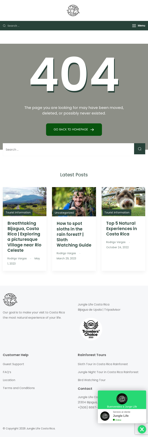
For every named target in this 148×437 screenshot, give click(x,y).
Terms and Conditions (19, 388)
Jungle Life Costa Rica (40, 428)
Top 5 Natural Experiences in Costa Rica (121, 228)
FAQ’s (7, 372)
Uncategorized (64, 213)
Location (9, 380)
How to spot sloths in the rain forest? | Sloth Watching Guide (74, 234)
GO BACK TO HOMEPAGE (71, 129)
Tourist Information (18, 212)
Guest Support (13, 364)
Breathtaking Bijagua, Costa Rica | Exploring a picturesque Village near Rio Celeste (24, 236)
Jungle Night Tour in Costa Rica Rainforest (108, 372)
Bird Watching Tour (92, 380)
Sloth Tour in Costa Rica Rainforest (103, 364)
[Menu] (134, 25)
